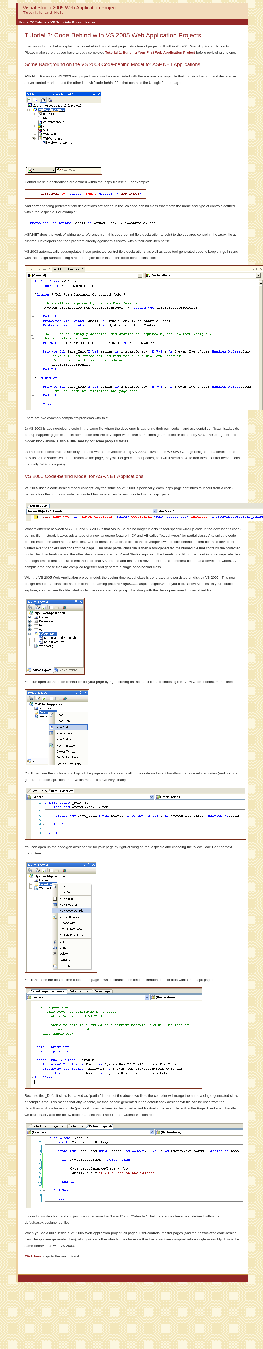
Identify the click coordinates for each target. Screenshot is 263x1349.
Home (24, 22)
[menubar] (57, 22)
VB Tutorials (60, 22)
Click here (33, 1256)
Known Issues (83, 22)
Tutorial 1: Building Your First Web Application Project (150, 52)
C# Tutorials (39, 22)
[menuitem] (23, 22)
